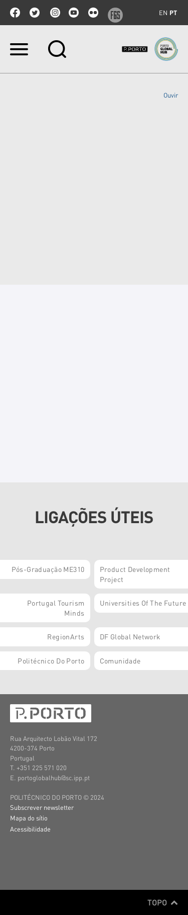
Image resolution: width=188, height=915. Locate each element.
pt (173, 13)
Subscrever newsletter (42, 807)
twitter (35, 13)
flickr (93, 13)
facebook (15, 13)
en (163, 13)
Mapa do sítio (29, 817)
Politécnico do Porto (51, 660)
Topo (162, 902)
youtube (74, 13)
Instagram (54, 13)
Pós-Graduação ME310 (48, 568)
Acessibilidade (30, 828)
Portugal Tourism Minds (56, 607)
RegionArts (65, 636)
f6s (113, 13)
